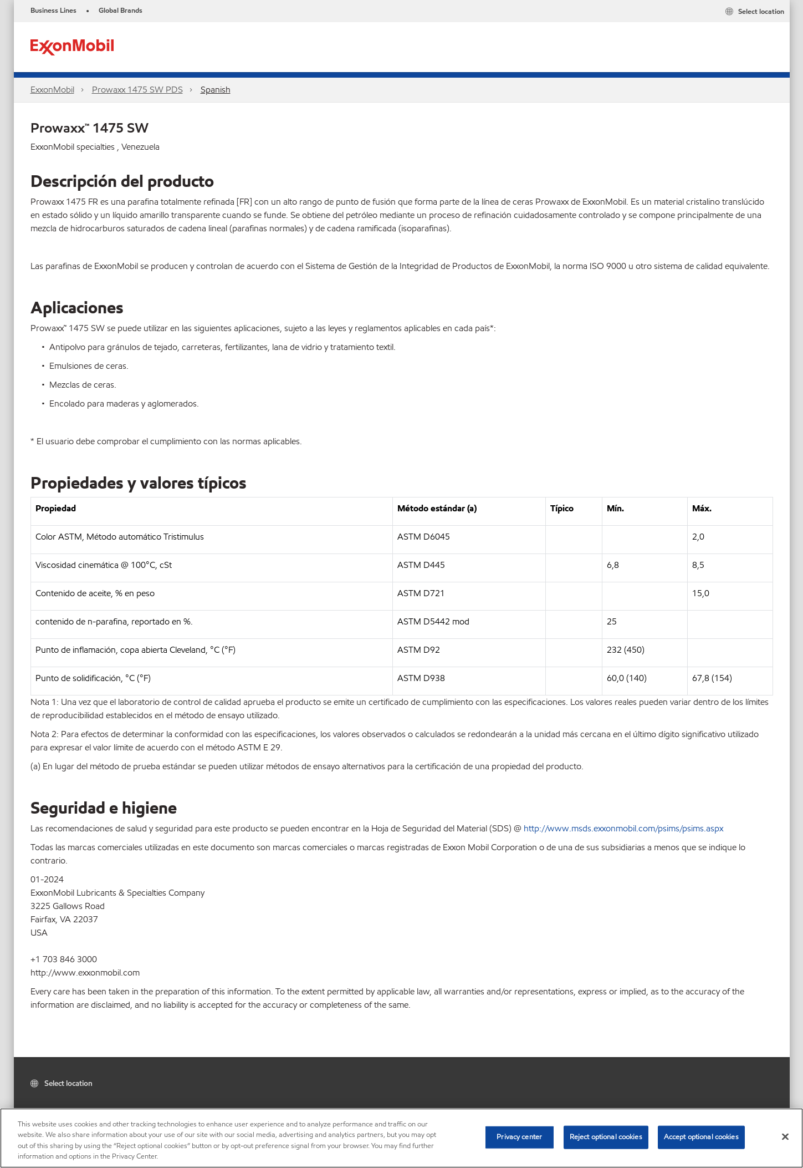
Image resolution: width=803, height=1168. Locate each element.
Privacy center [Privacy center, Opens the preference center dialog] (519, 1137)
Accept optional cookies (701, 1137)
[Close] (785, 1136)
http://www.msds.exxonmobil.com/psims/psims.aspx (623, 828)
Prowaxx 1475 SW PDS (137, 89)
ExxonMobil (52, 89)
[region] (401, 1138)
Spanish (216, 89)
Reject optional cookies (606, 1137)
